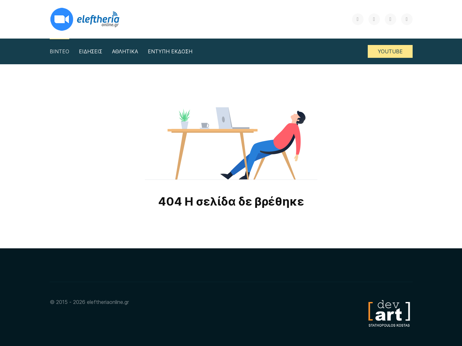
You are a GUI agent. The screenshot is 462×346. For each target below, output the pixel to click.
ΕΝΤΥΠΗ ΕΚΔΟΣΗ (170, 51)
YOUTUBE (390, 51)
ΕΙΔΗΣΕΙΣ (90, 51)
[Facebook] (374, 19)
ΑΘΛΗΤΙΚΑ (125, 51)
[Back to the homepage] (86, 19)
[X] (358, 19)
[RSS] (407, 19)
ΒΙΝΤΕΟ (59, 51)
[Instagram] (390, 19)
